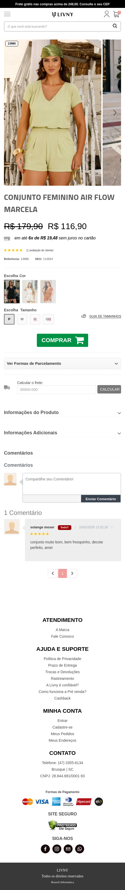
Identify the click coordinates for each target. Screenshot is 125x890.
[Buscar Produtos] (115, 26)
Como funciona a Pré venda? (62, 692)
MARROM (48, 291)
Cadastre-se (62, 727)
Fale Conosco (62, 636)
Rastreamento (62, 678)
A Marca (62, 630)
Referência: (12, 258)
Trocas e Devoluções (62, 672)
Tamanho (20, 310)
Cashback (62, 698)
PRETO (12, 291)
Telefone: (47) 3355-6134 (62, 763)
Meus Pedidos (62, 734)
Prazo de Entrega (62, 665)
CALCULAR (110, 389)
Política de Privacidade (62, 659)
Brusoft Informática (62, 882)
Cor (15, 275)
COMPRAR (63, 340)
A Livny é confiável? (62, 685)
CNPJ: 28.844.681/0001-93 (62, 776)
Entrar (62, 721)
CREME (30, 291)
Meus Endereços (62, 740)
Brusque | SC (62, 769)
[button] (114, 113)
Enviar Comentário (101, 499)
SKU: (38, 258)
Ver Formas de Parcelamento (62, 363)
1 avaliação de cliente (39, 250)
